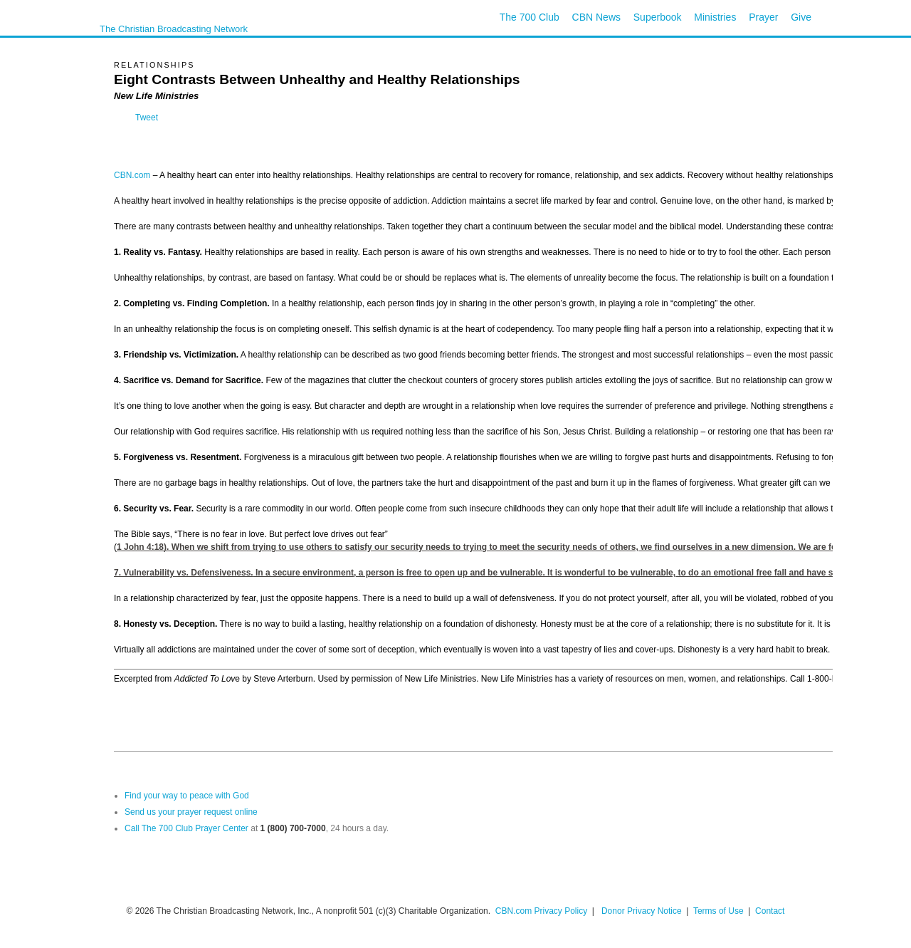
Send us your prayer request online (191, 812)
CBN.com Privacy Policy (541, 911)
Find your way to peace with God (187, 796)
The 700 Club (529, 17)
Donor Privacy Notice (641, 911)
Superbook (657, 17)
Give (801, 17)
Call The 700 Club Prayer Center (186, 828)
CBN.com (132, 175)
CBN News (596, 17)
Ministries (715, 17)
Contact (769, 911)
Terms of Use (719, 911)
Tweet (146, 118)
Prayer (763, 17)
